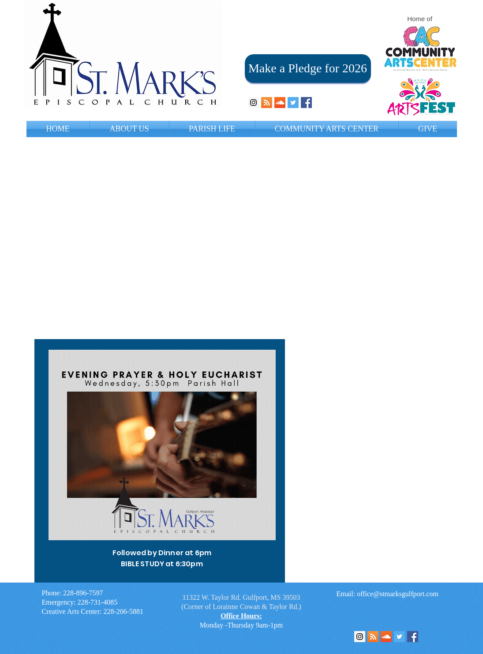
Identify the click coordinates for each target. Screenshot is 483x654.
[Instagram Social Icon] (253, 102)
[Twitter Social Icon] (293, 102)
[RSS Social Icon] (266, 102)
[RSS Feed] (372, 636)
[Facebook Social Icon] (306, 102)
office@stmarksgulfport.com (397, 594)
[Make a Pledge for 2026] (308, 68)
